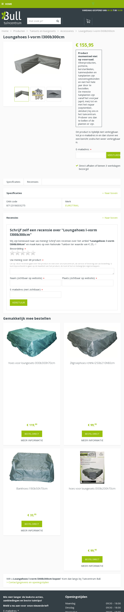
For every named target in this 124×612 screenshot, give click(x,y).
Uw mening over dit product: (26, 260)
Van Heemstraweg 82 (15, 538)
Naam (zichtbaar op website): (27, 278)
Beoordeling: (18, 248)
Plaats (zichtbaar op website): (79, 278)
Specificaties (13, 181)
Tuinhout (58, 595)
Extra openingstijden (76, 525)
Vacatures (70, 539)
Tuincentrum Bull (12, 533)
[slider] (23, 252)
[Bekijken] (88, 21)
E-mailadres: (83, 149)
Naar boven (111, 193)
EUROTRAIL (72, 205)
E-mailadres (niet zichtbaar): (26, 289)
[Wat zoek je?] (44, 21)
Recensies (32, 181)
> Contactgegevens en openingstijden (27, 472)
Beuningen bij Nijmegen (16, 543)
